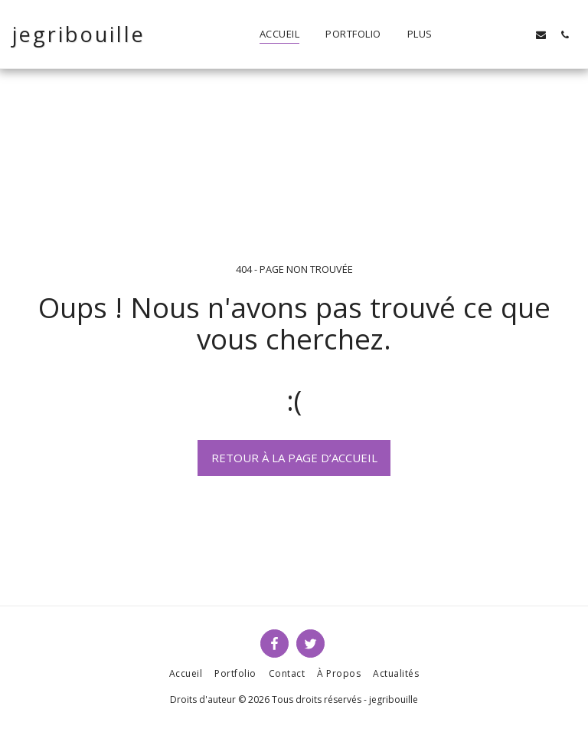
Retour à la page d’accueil (294, 457)
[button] (493, 34)
